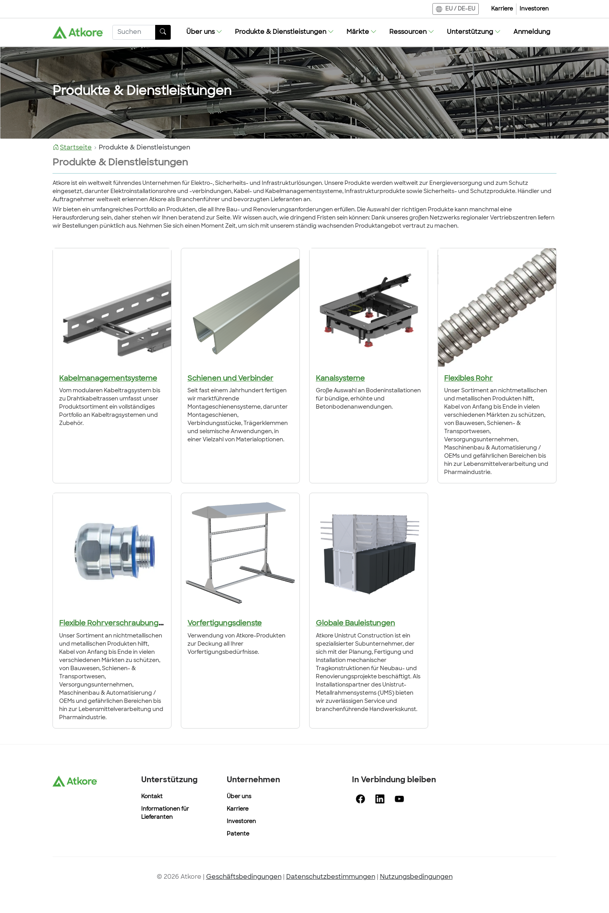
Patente (238, 834)
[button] (204, 32)
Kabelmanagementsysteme (108, 379)
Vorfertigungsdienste (224, 623)
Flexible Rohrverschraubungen (113, 623)
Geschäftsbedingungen (244, 877)
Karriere (502, 9)
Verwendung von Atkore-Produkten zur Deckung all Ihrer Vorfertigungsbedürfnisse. (236, 644)
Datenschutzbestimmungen (330, 877)
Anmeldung (531, 32)
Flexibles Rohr (468, 379)
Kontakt (152, 797)
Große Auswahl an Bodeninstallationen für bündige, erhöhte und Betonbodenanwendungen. (368, 399)
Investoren (534, 9)
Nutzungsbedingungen (416, 877)
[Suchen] (134, 32)
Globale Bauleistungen (355, 623)
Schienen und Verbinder (230, 379)
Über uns (239, 797)
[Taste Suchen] (163, 32)
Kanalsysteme (340, 379)
